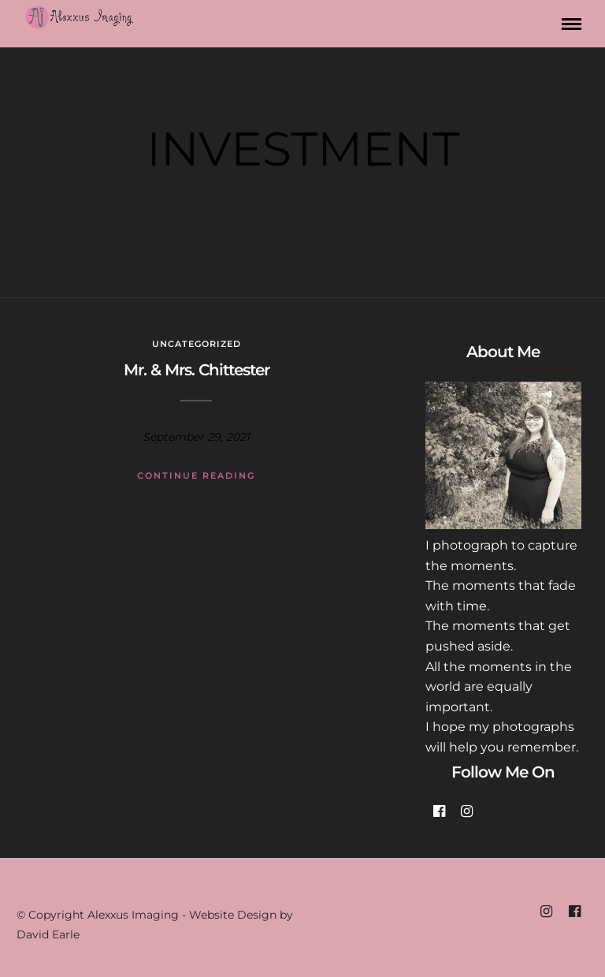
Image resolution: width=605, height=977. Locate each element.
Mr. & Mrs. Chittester (196, 369)
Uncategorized (196, 343)
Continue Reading (196, 475)
